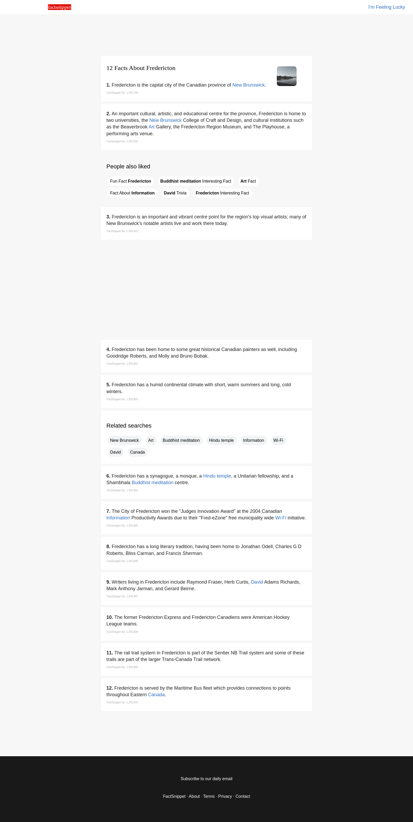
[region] (206, 34)
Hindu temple (221, 440)
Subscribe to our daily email (207, 778)
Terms (209, 796)
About (194, 796)
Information (253, 440)
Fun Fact (130, 181)
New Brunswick (248, 85)
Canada (137, 452)
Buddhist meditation (181, 440)
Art (152, 126)
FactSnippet (174, 796)
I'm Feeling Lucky (386, 7)
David (115, 452)
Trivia (175, 193)
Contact (242, 796)
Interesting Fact (195, 181)
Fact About (132, 193)
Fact (248, 181)
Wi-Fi (278, 440)
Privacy (225, 796)
